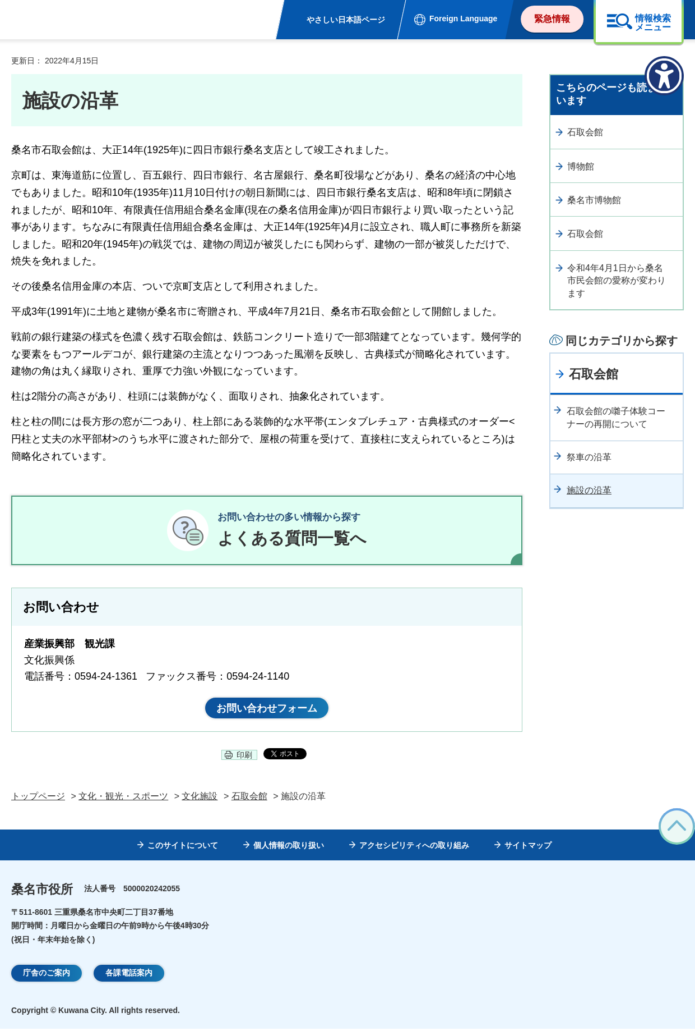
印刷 (244, 757)
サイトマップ (528, 847)
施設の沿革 (589, 490)
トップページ (38, 798)
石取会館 (585, 132)
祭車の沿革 (589, 457)
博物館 (580, 166)
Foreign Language (463, 18)
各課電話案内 (128, 974)
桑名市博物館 (594, 200)
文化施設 (199, 798)
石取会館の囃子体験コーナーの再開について (616, 417)
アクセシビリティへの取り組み (414, 847)
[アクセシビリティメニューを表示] (664, 75)
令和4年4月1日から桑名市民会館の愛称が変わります (616, 280)
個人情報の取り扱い (288, 847)
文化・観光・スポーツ (123, 798)
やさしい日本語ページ (346, 19)
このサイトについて (182, 847)
